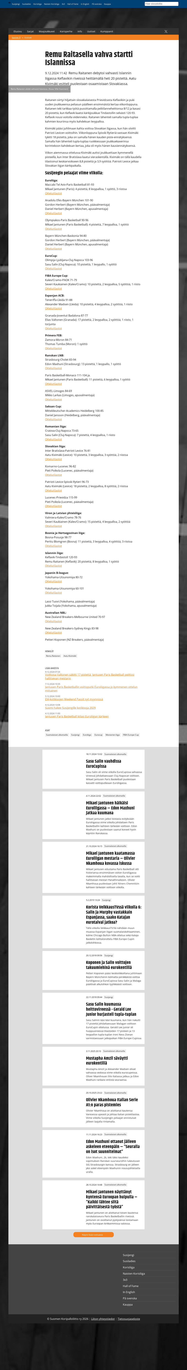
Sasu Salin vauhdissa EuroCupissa (103, 764)
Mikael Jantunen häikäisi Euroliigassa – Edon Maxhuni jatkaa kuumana (110, 808)
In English (85, 4)
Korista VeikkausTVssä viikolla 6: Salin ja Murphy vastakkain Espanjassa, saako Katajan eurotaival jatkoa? (114, 915)
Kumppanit (106, 31)
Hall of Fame (72, 4)
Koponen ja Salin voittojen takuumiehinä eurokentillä (109, 965)
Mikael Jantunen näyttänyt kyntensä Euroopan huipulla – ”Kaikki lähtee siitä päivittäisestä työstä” (111, 1199)
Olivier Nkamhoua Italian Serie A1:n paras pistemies (112, 1102)
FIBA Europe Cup (131, 734)
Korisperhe (66, 31)
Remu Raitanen (53, 655)
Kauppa (107, 4)
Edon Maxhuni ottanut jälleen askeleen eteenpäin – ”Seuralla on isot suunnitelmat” (113, 1146)
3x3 (63, 4)
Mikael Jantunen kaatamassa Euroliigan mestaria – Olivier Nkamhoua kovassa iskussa (110, 858)
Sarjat (30, 31)
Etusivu (18, 31)
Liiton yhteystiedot (103, 1319)
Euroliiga (87, 734)
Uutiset (91, 31)
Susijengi (16, 4)
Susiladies (26, 4)
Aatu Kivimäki (70, 655)
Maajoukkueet (47, 31)
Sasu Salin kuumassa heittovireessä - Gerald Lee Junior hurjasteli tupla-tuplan (111, 1009)
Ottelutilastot (53, 193)
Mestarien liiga (113, 734)
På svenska (96, 4)
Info (80, 31)
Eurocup (98, 734)
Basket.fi (16, 37)
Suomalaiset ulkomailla (57, 734)
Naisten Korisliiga (51, 4)
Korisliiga (37, 4)
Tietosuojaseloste (129, 1319)
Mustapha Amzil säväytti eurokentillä (107, 1061)
